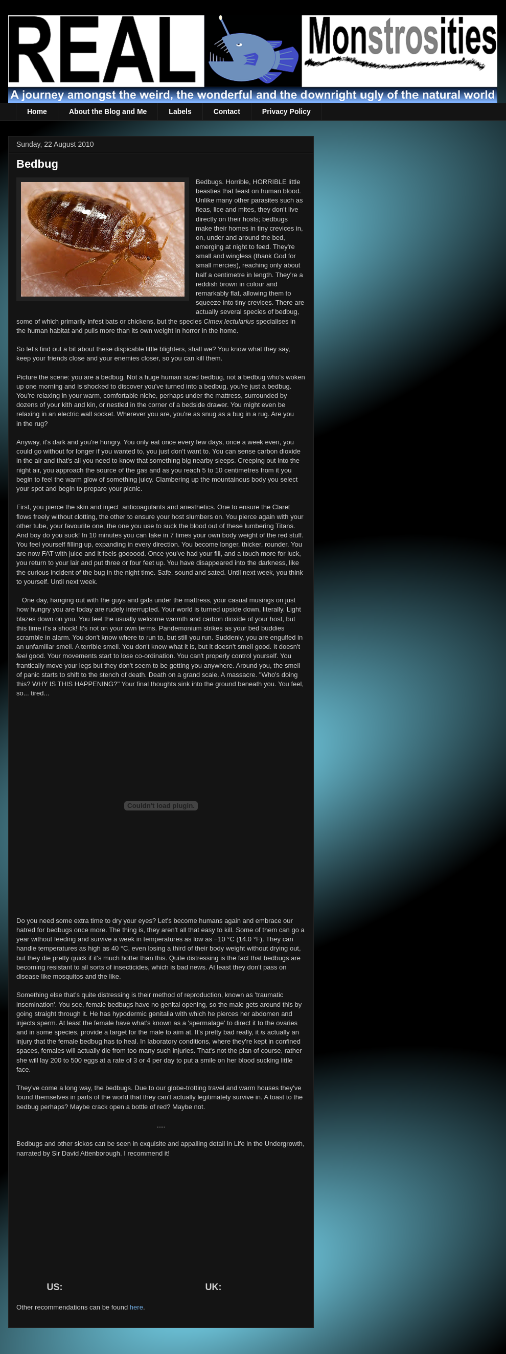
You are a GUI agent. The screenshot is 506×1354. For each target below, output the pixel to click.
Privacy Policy (286, 111)
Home (37, 111)
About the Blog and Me (108, 111)
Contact (227, 111)
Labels (180, 111)
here (136, 1307)
